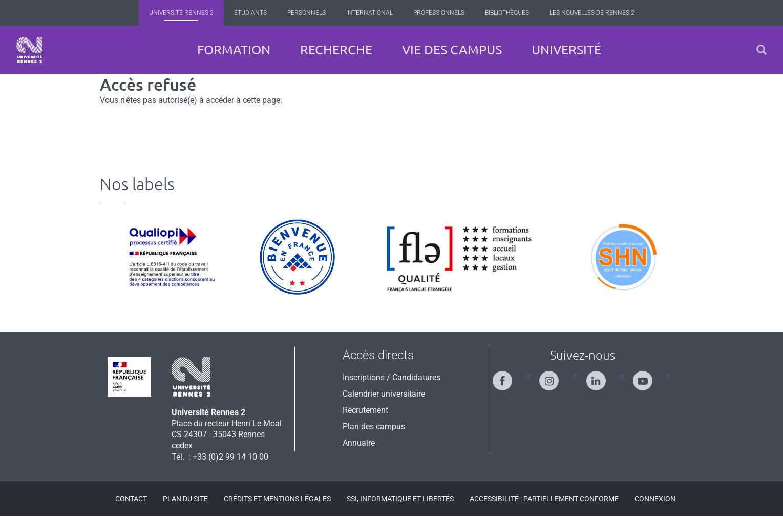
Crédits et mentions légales (277, 498)
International (369, 12)
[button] (761, 50)
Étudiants (250, 12)
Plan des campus (374, 426)
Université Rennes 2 (181, 12)
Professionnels (438, 12)
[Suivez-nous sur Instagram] (555, 376)
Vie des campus (452, 50)
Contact (131, 498)
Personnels (306, 12)
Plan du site (185, 498)
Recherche (336, 50)
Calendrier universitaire (384, 394)
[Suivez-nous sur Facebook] (508, 376)
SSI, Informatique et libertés (400, 498)
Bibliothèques (507, 12)
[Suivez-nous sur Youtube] (649, 376)
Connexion (654, 498)
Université (566, 50)
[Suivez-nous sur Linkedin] (602, 376)
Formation (233, 50)
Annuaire (359, 443)
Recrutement (365, 410)
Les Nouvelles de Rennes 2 (591, 12)
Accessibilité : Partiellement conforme (544, 498)
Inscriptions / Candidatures (391, 377)
